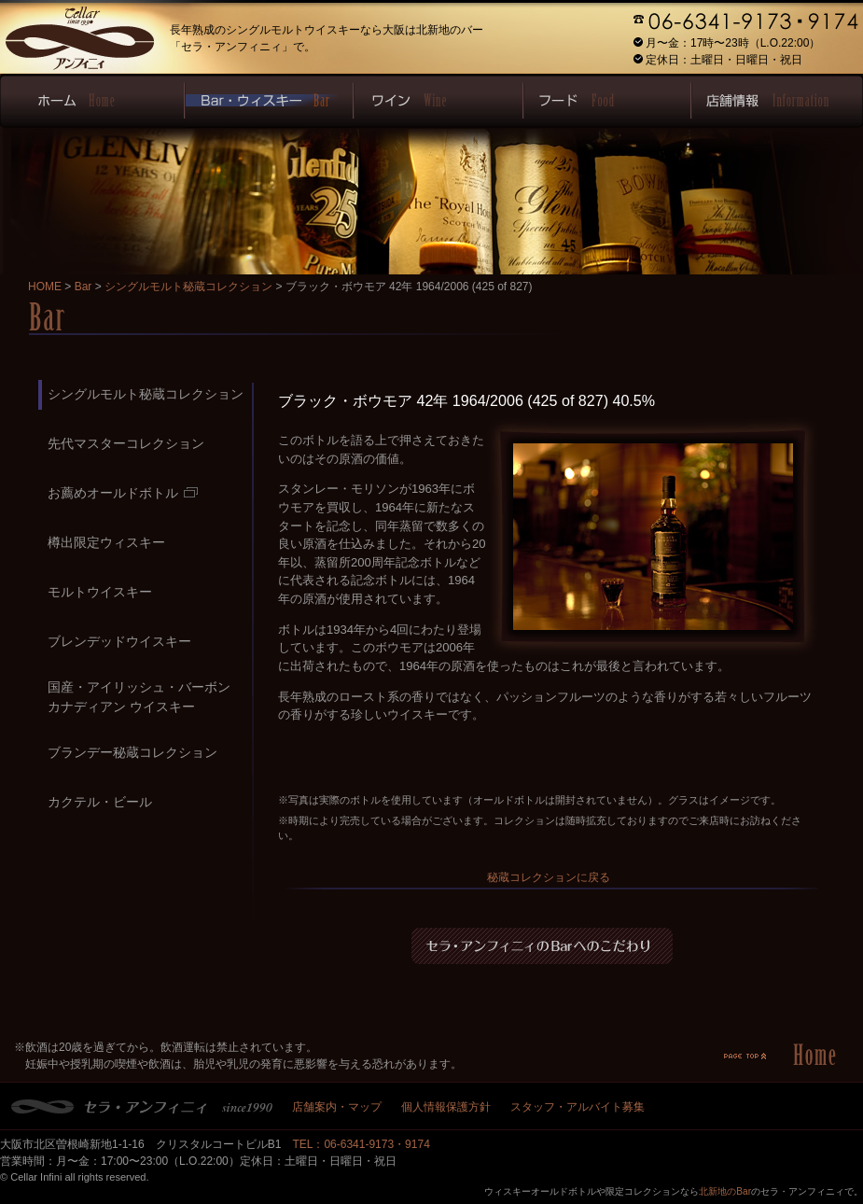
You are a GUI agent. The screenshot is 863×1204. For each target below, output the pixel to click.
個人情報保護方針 (446, 1106)
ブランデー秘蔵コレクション (132, 752)
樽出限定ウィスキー (106, 542)
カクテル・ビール (100, 801)
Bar (83, 286)
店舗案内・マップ (337, 1106)
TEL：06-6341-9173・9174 (360, 1144)
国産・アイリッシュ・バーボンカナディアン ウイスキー (139, 696)
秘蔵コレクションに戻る (548, 877)
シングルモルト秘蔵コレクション (188, 286)
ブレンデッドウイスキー (119, 641)
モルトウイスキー (100, 591)
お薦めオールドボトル (123, 492)
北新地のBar (725, 1191)
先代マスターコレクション (126, 443)
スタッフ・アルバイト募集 (577, 1106)
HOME (45, 286)
